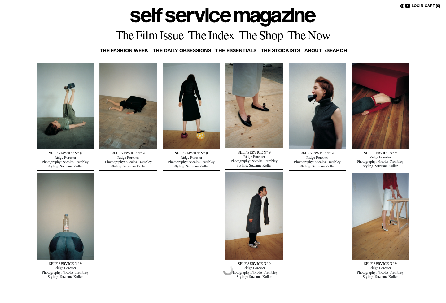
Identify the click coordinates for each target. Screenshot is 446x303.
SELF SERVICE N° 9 (65, 154)
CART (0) (432, 6)
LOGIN (417, 6)
